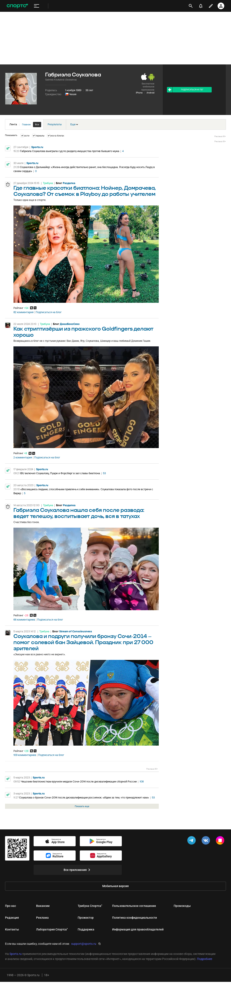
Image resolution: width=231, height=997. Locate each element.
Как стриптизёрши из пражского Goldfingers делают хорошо (83, 332)
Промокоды (182, 906)
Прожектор (86, 917)
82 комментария (23, 312)
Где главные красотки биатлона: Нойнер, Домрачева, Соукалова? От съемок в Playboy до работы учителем (84, 191)
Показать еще (82, 806)
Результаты (55, 124)
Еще (74, 124)
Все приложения (78, 869)
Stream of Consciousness (75, 631)
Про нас (10, 906)
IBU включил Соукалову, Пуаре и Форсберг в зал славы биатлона (60, 473)
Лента (25, 124)
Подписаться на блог (49, 312)
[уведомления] (201, 6)
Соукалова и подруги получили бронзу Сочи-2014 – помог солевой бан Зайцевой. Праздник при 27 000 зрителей (83, 642)
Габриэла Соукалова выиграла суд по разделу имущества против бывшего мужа (69, 151)
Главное (26, 124)
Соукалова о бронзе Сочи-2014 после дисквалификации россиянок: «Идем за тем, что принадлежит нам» (84, 797)
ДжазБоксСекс (70, 324)
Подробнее (204, 959)
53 (104, 473)
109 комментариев (24, 755)
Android (150, 92)
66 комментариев (24, 619)
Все (37, 124)
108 (142, 781)
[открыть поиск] (191, 6)
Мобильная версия (115, 886)
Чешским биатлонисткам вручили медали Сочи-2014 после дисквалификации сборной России (79, 781)
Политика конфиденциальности (134, 917)
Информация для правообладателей (138, 929)
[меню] (37, 6)
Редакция (12, 917)
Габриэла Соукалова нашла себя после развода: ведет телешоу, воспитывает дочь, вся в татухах (78, 513)
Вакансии (43, 906)
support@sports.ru (83, 943)
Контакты (12, 929)
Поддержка (86, 929)
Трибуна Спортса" (90, 906)
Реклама (42, 917)
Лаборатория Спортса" (52, 929)
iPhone (139, 92)
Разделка (69, 183)
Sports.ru (37, 147)
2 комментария (22, 457)
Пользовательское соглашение (134, 906)
